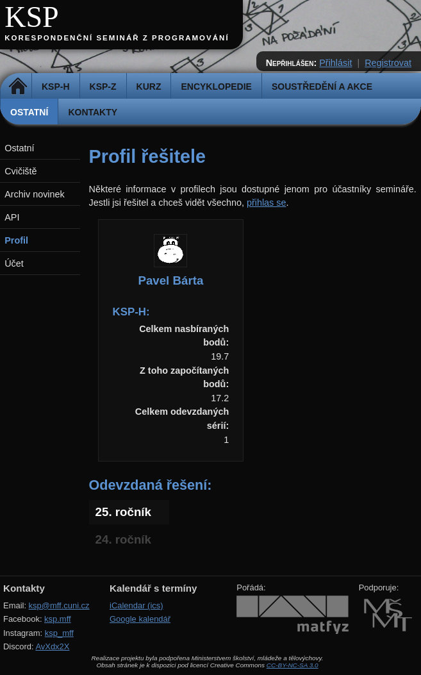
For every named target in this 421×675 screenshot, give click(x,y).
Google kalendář (140, 619)
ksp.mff (57, 619)
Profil (16, 240)
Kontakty (92, 112)
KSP (31, 17)
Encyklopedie (216, 86)
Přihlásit (335, 63)
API (11, 217)
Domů (17, 86)
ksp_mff (59, 633)
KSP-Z (103, 86)
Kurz (148, 86)
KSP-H (56, 86)
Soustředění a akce (322, 86)
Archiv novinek (34, 194)
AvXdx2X (52, 646)
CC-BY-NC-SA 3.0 (292, 665)
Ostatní (29, 112)
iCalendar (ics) (136, 605)
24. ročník (123, 539)
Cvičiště (20, 171)
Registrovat (388, 63)
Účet (14, 263)
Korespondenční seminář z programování (116, 38)
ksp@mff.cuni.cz (59, 605)
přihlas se (266, 202)
